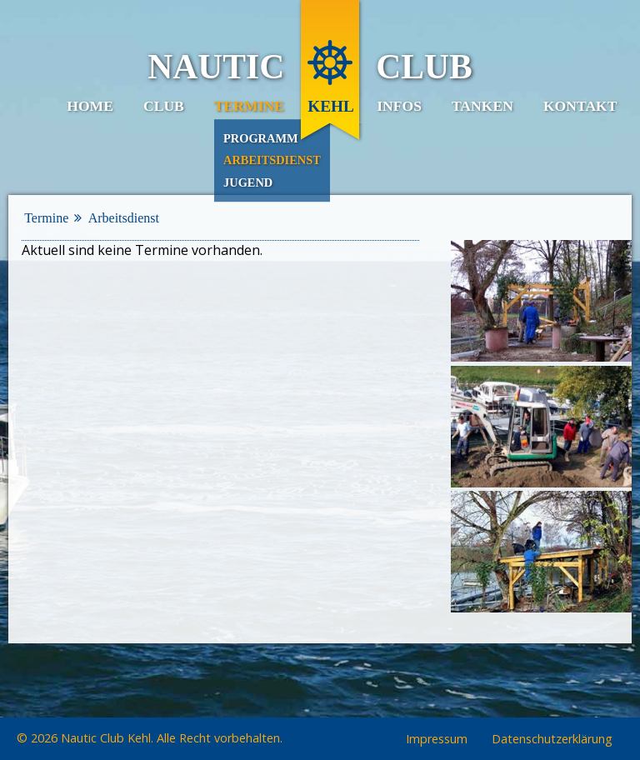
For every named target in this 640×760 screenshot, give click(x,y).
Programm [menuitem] (260, 138)
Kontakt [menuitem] (580, 106)
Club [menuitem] (163, 106)
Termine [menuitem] (249, 106)
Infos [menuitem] (399, 106)
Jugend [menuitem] (247, 182)
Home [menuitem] (90, 106)
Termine (46, 218)
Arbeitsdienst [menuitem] (272, 160)
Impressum (437, 740)
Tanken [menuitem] (482, 106)
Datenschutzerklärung (552, 740)
